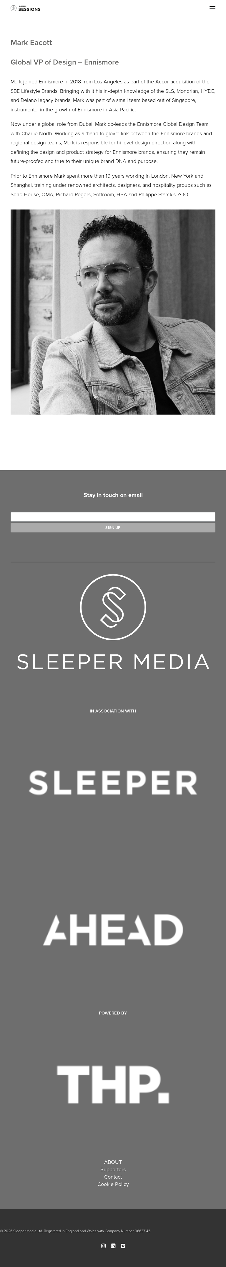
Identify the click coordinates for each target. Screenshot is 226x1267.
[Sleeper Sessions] (25, 8)
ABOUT (113, 1162)
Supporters (113, 1169)
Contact (113, 1176)
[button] (212, 8)
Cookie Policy (113, 1184)
